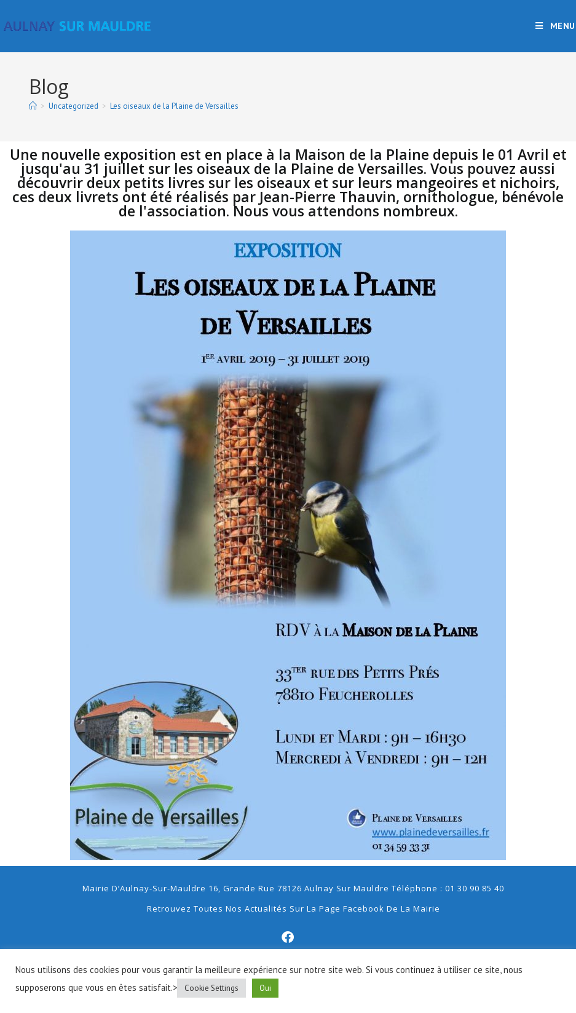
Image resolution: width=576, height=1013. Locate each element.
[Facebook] (288, 937)
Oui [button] (265, 988)
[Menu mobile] (555, 25)
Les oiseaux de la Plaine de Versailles (174, 106)
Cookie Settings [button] (211, 988)
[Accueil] (33, 106)
